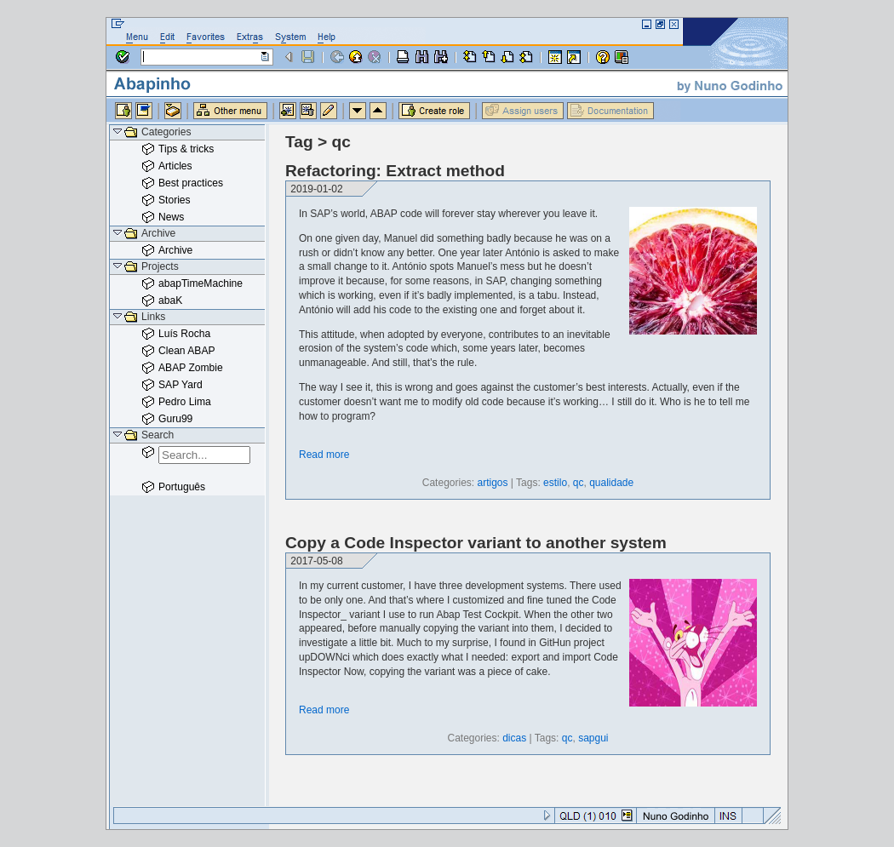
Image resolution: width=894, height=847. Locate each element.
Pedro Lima (184, 402)
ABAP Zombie (190, 368)
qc (578, 483)
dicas (514, 738)
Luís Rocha (184, 334)
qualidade (611, 483)
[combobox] (204, 455)
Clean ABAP (186, 351)
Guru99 (175, 419)
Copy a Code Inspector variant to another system (476, 543)
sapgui (593, 738)
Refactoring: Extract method (395, 171)
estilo (555, 483)
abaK (170, 300)
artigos (492, 483)
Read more (324, 455)
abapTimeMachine (200, 283)
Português (181, 487)
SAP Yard (180, 385)
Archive (175, 250)
